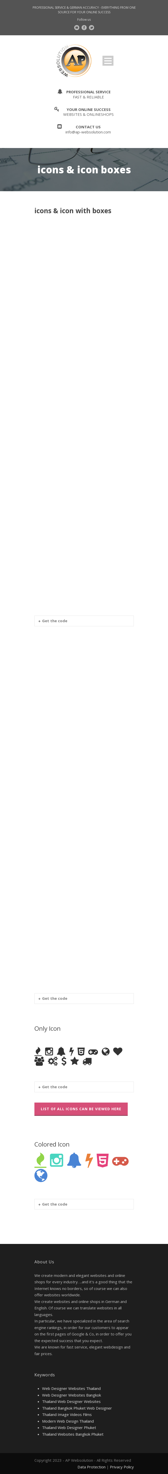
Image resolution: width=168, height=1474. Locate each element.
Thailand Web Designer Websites (71, 1401)
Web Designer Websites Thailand (71, 1388)
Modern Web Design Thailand (68, 1421)
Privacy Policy (122, 1466)
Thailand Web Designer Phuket (69, 1427)
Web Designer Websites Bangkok (71, 1395)
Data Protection (91, 1466)
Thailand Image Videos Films (67, 1414)
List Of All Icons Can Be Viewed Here (81, 1108)
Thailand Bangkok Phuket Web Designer (77, 1408)
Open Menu (107, 61)
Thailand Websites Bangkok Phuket (73, 1434)
